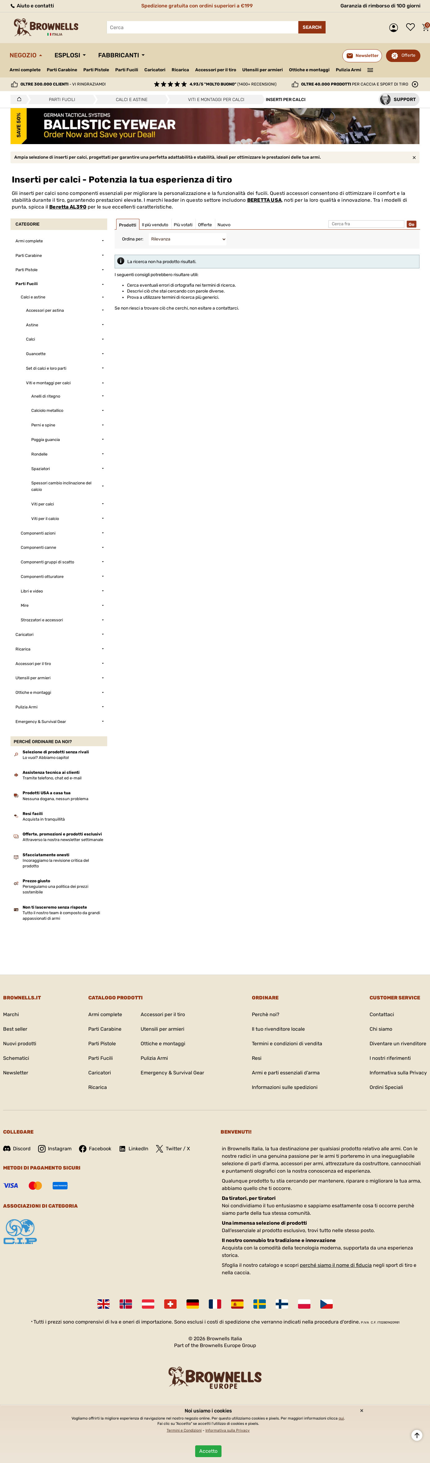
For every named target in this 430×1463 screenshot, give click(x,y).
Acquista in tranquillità (44, 819)
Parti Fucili (126, 70)
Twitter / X (173, 1148)
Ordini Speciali (386, 1087)
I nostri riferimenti (390, 1058)
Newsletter (15, 1073)
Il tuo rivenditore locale (278, 1029)
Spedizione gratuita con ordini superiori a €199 (197, 6)
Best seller (15, 1029)
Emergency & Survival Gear (172, 1073)
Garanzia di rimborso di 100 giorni (380, 6)
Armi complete (25, 70)
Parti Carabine (62, 70)
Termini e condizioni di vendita (287, 1044)
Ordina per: (132, 239)
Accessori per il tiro (215, 70)
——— (370, 69)
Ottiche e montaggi (309, 70)
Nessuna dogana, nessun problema (55, 798)
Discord (17, 1149)
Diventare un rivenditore (398, 1044)
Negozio (23, 55)
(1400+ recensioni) (233, 84)
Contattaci (382, 1014)
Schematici (16, 1058)
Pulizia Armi (348, 70)
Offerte (408, 55)
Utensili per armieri (262, 70)
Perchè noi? (265, 1014)
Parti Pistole (96, 70)
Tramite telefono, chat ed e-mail (52, 778)
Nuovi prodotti (19, 1044)
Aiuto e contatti (32, 6)
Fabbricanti (118, 55)
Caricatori (154, 70)
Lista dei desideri (412, 27)
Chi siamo (381, 1029)
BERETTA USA (264, 200)
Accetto (208, 1451)
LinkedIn (133, 1148)
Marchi (11, 1014)
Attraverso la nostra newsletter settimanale (63, 839)
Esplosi (67, 55)
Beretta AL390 (67, 207)
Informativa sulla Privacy (398, 1073)
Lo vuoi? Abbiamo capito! (46, 757)
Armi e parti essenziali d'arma (286, 1073)
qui (341, 1418)
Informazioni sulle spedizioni (285, 1087)
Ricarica (180, 70)
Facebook (95, 1148)
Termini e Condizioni (184, 1430)
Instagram (55, 1148)
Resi (256, 1058)
